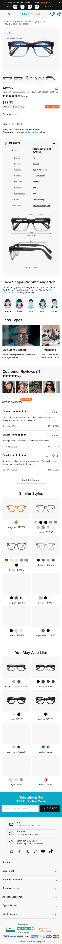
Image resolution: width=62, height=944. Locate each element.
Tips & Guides (9, 905)
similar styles (32, 132)
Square (36, 164)
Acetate (36, 182)
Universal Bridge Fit (41, 206)
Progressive (19, 194)
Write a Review (13, 402)
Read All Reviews (31, 480)
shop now (49, 6)
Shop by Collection (12, 879)
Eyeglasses (17, 21)
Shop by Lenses (10, 888)
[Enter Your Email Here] (20, 808)
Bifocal (17, 188)
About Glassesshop (12, 897)
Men (35, 176)
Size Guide (17, 124)
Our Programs (9, 914)
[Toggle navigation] (3, 14)
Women (41, 176)
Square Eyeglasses (35, 21)
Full (34, 158)
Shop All (6, 862)
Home (5, 21)
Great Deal (8, 871)
